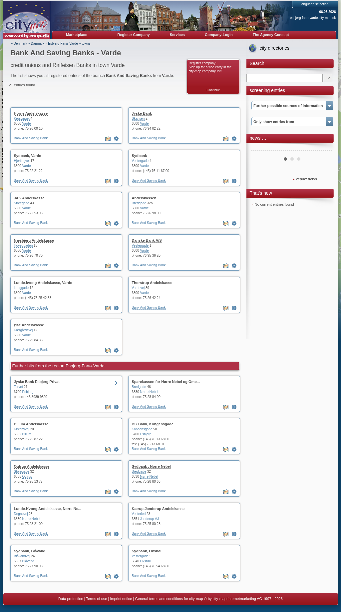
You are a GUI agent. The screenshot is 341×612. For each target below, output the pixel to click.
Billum (26, 434)
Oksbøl (145, 561)
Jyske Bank (142, 113)
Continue (213, 90)
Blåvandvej (22, 556)
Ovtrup (27, 476)
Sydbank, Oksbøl (147, 551)
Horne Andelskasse (31, 113)
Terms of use (96, 599)
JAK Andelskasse (29, 198)
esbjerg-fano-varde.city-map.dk (313, 18)
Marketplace (76, 35)
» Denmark (19, 43)
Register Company (134, 35)
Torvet (18, 387)
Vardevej (138, 288)
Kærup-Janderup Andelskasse (158, 509)
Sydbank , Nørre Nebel (151, 466)
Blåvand (28, 561)
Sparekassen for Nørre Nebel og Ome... (166, 382)
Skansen (138, 118)
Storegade (21, 203)
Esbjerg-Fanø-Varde (63, 43)
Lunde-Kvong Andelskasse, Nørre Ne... (48, 509)
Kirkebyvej (21, 429)
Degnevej (21, 514)
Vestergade (140, 161)
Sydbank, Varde (27, 156)
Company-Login (219, 35)
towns (86, 43)
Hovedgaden (23, 245)
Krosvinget (22, 118)
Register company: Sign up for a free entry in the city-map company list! (210, 67)
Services (177, 35)
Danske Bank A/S (147, 240)
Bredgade (139, 203)
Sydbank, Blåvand (30, 551)
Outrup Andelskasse (32, 466)
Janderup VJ (149, 519)
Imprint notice (121, 599)
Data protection (70, 599)
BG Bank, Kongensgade (152, 424)
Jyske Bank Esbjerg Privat (37, 382)
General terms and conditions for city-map (169, 599)
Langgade (21, 288)
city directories (274, 48)
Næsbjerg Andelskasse (34, 240)
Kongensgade (142, 429)
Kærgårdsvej (23, 330)
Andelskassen (144, 198)
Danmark (38, 43)
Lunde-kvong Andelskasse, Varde (43, 283)
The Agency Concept (271, 35)
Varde (26, 123)
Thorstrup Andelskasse (152, 283)
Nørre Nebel (149, 392)
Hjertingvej (22, 161)
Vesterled (139, 514)
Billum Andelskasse (31, 424)
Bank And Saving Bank (31, 138)
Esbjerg (28, 392)
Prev (260, 148)
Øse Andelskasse (29, 325)
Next (324, 148)
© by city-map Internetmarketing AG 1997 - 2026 (243, 599)
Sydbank (139, 156)
